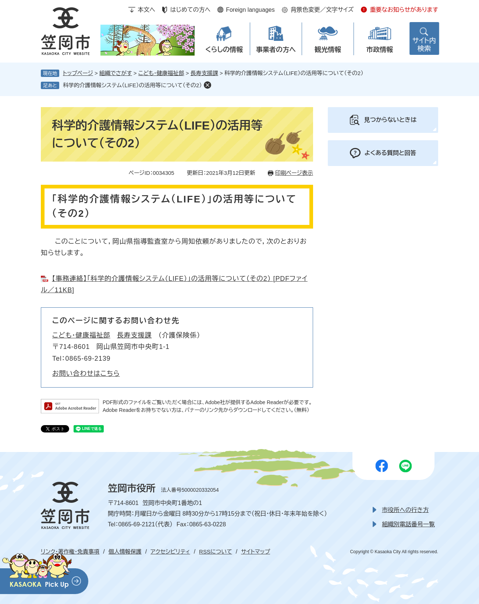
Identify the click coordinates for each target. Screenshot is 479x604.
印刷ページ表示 (294, 173)
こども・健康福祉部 (161, 73)
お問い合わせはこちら (86, 373)
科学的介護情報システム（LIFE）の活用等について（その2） (132, 85)
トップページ (78, 73)
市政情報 (379, 49)
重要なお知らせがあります (404, 10)
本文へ (146, 10)
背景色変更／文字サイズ (322, 10)
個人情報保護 (125, 551)
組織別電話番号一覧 (408, 524)
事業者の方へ (276, 49)
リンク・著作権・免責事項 (70, 551)
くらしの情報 (224, 49)
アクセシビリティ (170, 551)
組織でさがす (115, 73)
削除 (207, 85)
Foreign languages (250, 10)
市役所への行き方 (405, 510)
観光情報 (328, 49)
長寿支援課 (204, 73)
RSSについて (215, 551)
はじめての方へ (190, 10)
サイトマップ (255, 551)
